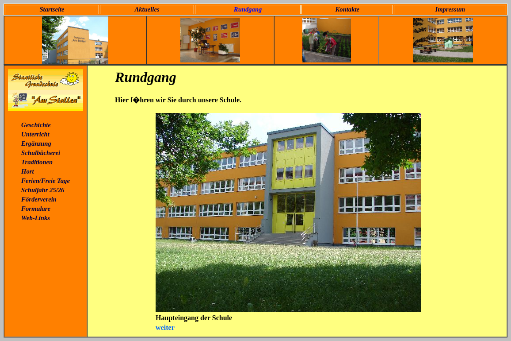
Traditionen (37, 162)
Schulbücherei (40, 152)
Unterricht (35, 134)
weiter (165, 327)
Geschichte (36, 124)
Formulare (35, 208)
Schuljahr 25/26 (42, 190)
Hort (27, 171)
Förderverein (39, 199)
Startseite (51, 9)
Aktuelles (146, 9)
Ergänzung (36, 143)
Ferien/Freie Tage (45, 180)
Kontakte (348, 9)
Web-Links (35, 217)
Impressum (450, 9)
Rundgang (248, 9)
